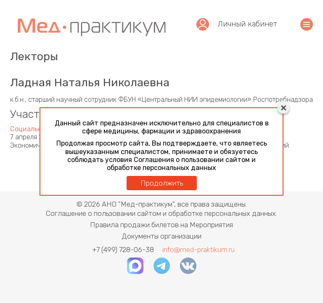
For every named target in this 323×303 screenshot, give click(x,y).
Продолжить (161, 183)
